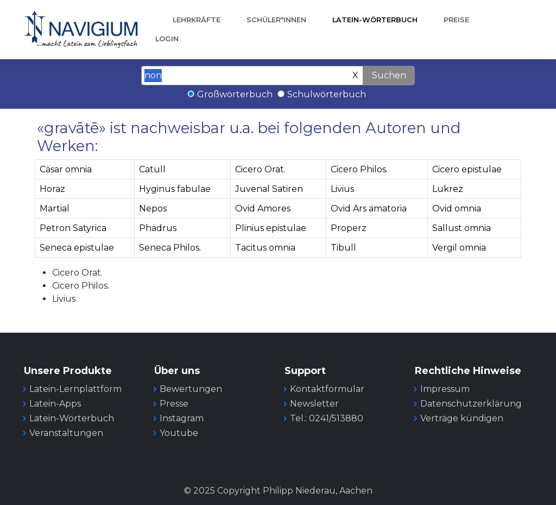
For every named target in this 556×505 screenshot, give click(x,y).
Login (167, 39)
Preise (456, 20)
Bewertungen (191, 389)
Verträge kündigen (461, 418)
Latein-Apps (55, 403)
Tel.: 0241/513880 (326, 418)
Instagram (182, 418)
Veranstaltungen (66, 433)
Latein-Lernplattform (75, 389)
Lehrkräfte (196, 20)
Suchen (389, 75)
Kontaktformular (327, 389)
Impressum (445, 389)
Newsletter (314, 403)
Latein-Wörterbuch (375, 20)
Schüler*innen (276, 20)
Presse (174, 403)
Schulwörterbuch (326, 94)
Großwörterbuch (235, 94)
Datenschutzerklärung (471, 403)
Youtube (179, 433)
